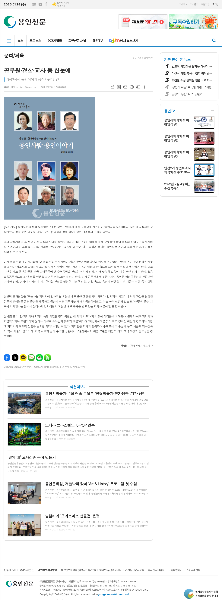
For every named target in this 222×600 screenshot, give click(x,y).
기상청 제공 (61, 6)
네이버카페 (39, 357)
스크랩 (138, 87)
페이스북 (46, 4)
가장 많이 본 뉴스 (177, 59)
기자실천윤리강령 (134, 570)
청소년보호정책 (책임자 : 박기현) (78, 570)
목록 (119, 87)
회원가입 (205, 4)
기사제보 (183, 4)
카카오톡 (23, 357)
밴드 (47, 357)
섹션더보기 (78, 387)
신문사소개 (10, 570)
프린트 (132, 87)
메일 (125, 87)
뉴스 (20, 41)
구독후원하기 (175, 570)
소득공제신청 (193, 570)
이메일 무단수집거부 (110, 570)
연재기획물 (54, 41)
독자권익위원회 (156, 570)
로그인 (215, 4)
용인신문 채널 (77, 41)
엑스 (15, 357)
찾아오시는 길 (26, 570)
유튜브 (40, 4)
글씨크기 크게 (144, 87)
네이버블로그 (34, 4)
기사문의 (194, 4)
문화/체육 (148, 57)
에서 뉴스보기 (122, 42)
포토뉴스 (35, 41)
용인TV (97, 41)
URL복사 (112, 87)
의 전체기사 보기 (135, 345)
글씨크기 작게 (151, 87)
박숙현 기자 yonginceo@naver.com (20, 87)
